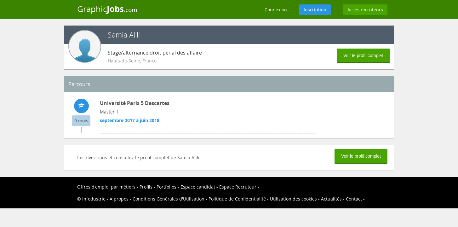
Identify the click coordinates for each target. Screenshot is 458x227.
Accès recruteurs (365, 10)
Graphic (107, 9)
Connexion (276, 10)
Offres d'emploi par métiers (106, 187)
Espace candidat (197, 187)
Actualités (331, 199)
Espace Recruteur (237, 187)
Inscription (315, 10)
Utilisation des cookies (293, 199)
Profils (146, 187)
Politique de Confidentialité (237, 199)
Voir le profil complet (363, 55)
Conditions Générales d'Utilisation (168, 199)
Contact (354, 199)
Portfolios (166, 187)
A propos (119, 199)
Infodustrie (94, 199)
